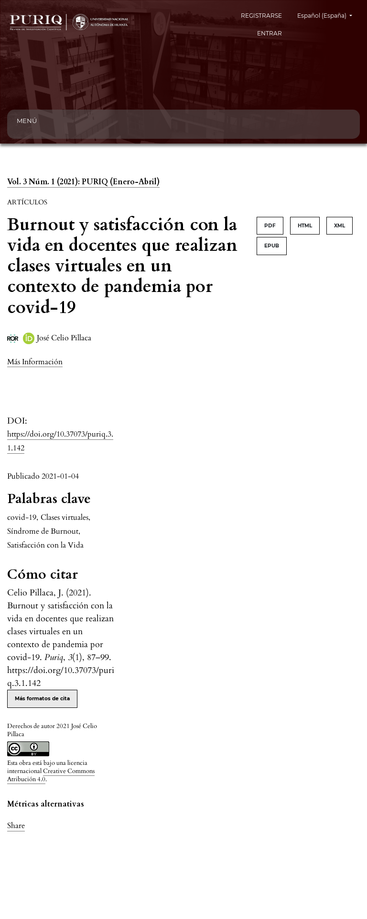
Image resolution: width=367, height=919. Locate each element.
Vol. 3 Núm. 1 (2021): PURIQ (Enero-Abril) (83, 182)
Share (16, 825)
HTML (305, 226)
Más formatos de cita (42, 698)
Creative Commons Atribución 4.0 (51, 775)
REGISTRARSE (261, 15)
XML (339, 226)
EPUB (271, 246)
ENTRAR (269, 33)
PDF (270, 226)
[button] (35, 361)
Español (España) (328, 14)
